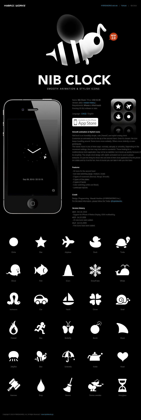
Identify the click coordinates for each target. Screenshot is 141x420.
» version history (88, 103)
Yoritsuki (124, 5)
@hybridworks (116, 201)
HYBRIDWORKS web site (109, 5)
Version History (78, 208)
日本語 (83, 114)
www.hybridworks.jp (47, 414)
